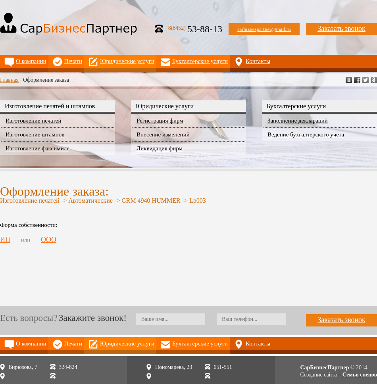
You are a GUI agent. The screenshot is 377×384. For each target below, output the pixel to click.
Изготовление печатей (34, 120)
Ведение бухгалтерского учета (305, 134)
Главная (9, 80)
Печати (73, 61)
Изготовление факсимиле (37, 148)
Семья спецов (359, 375)
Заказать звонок (341, 29)
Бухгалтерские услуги (200, 61)
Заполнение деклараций (297, 120)
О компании (31, 61)
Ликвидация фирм (160, 148)
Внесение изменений (163, 134)
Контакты (258, 61)
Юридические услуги (127, 61)
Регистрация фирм (160, 120)
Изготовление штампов (35, 134)
